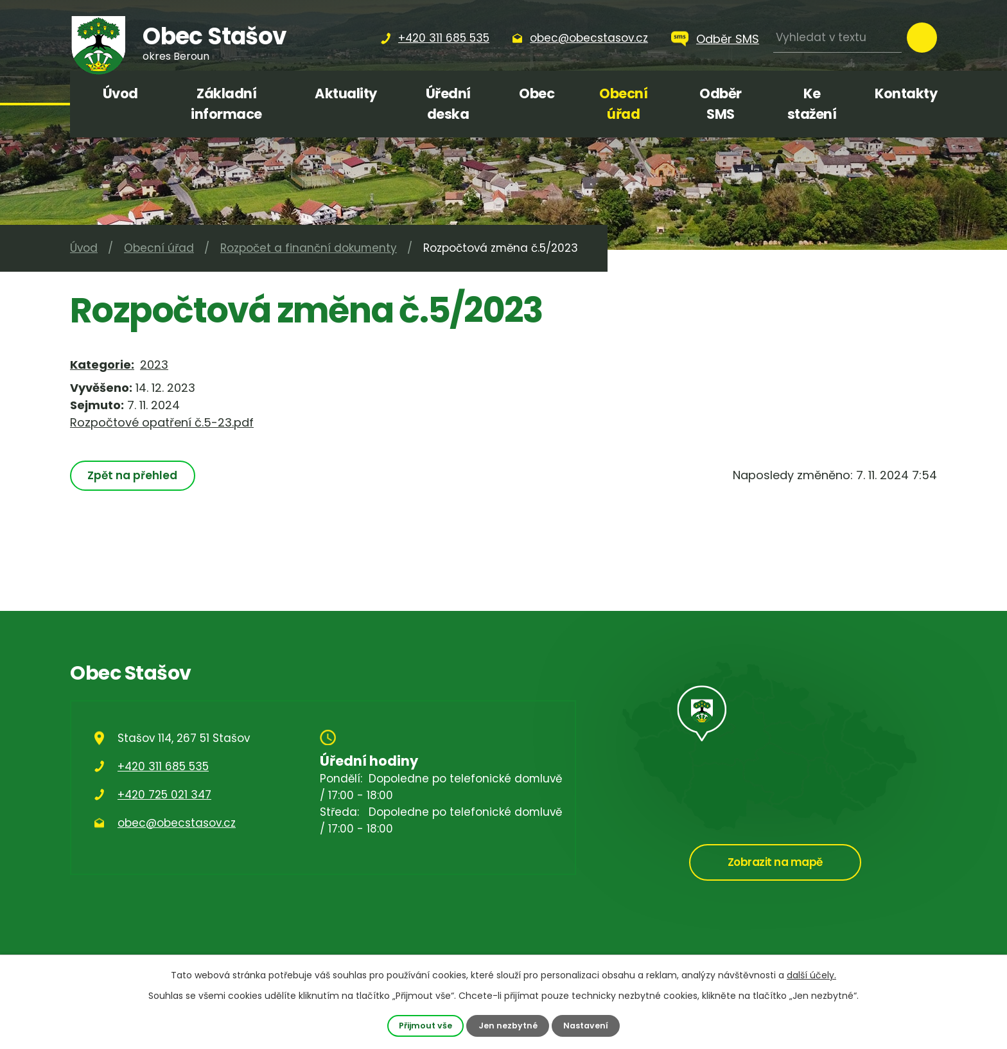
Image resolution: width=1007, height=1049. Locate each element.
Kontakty (906, 93)
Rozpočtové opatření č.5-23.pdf (162, 422)
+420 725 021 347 (164, 794)
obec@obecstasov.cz (177, 823)
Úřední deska (448, 103)
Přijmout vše (425, 1025)
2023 (154, 365)
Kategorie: (102, 365)
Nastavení (585, 1025)
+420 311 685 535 (163, 766)
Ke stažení (812, 103)
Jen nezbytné (508, 1025)
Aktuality (346, 93)
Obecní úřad (623, 103)
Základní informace (226, 103)
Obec (536, 93)
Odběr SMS (727, 39)
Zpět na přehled (132, 475)
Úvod (120, 93)
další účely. (811, 975)
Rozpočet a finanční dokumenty (308, 248)
